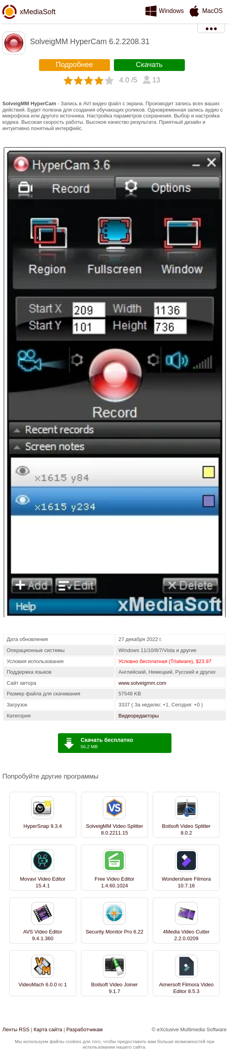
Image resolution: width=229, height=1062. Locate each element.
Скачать (149, 65)
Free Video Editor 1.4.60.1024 (114, 882)
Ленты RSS (16, 1029)
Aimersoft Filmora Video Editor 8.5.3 (186, 988)
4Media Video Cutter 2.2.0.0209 (186, 935)
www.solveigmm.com (142, 683)
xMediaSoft (38, 12)
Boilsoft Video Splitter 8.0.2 (186, 829)
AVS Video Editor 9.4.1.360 (42, 935)
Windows (171, 10)
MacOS (212, 10)
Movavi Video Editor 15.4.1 (42, 882)
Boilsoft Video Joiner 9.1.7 (114, 988)
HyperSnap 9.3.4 (43, 826)
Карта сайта (48, 1029)
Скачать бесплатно (107, 740)
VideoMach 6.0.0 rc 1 (43, 984)
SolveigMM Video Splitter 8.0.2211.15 (114, 829)
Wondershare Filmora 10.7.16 (186, 882)
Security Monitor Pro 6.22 (114, 932)
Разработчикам (84, 1029)
